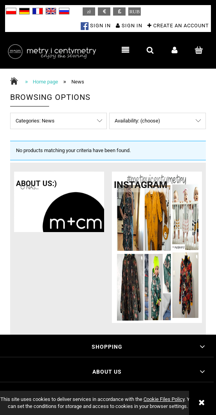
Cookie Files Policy (163, 399)
